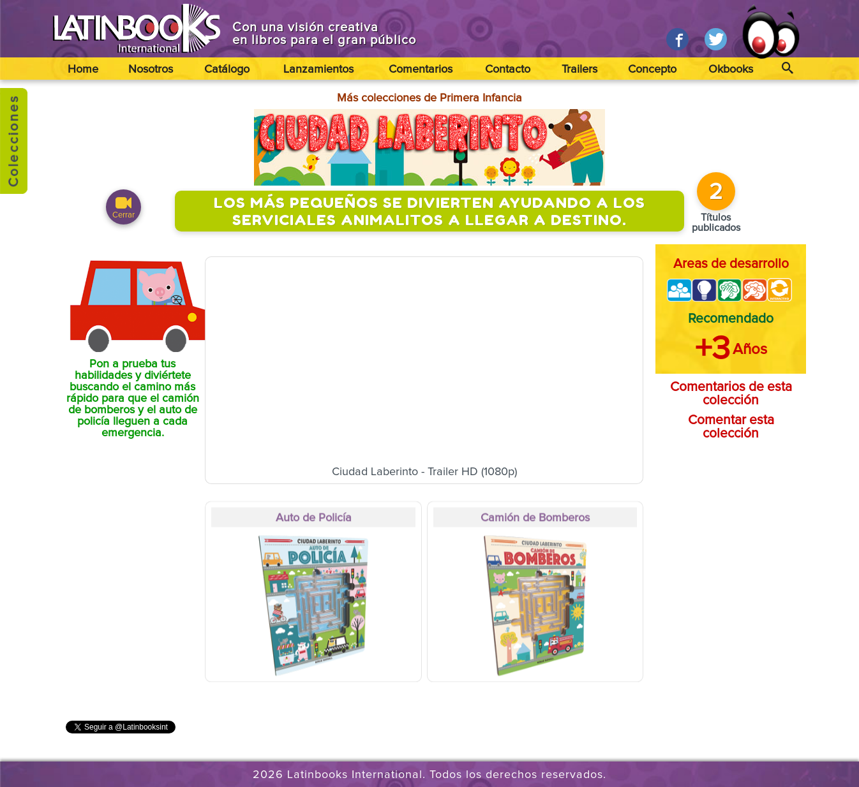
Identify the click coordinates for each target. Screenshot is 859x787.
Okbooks (730, 69)
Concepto (652, 69)
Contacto (507, 69)
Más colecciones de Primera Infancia (429, 98)
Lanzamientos (318, 69)
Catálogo (227, 69)
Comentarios (420, 69)
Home (83, 69)
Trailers (579, 69)
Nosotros (150, 69)
